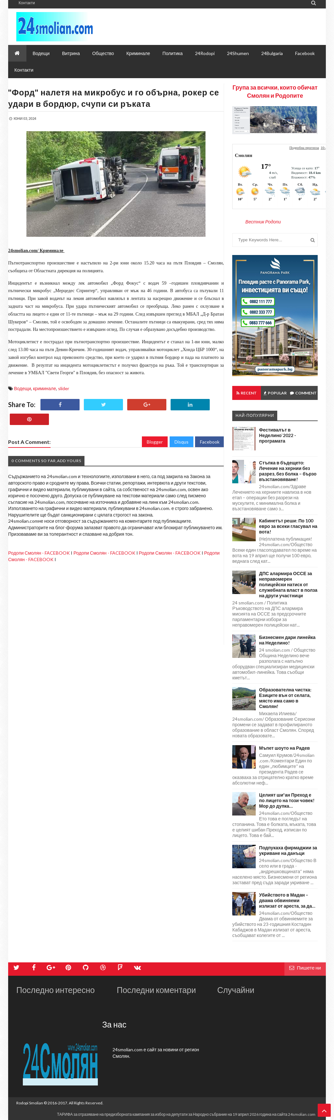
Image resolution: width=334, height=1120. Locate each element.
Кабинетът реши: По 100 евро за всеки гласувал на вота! (288, 526)
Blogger (155, 442)
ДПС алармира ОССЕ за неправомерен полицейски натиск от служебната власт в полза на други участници (288, 584)
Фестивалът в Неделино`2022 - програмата (277, 435)
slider (63, 388)
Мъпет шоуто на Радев (284, 748)
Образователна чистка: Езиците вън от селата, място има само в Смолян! (285, 698)
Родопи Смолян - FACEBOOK (39, 553)
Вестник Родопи (263, 221)
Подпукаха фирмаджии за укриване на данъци (288, 850)
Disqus (182, 442)
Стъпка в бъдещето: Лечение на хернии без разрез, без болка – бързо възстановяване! (287, 471)
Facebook (210, 442)
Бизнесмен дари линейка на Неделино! (287, 639)
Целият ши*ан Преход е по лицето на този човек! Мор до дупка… (286, 800)
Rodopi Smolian (29, 1102)
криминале (44, 388)
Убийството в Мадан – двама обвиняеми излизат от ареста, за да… (287, 900)
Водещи (22, 388)
